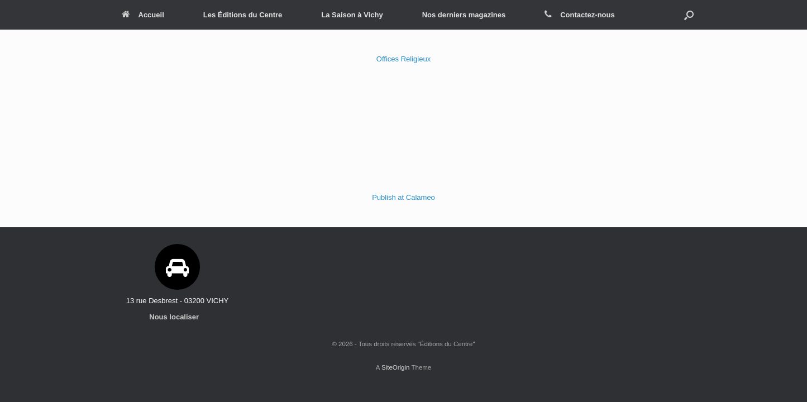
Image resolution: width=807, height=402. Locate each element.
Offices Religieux (403, 59)
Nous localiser (177, 317)
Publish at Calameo (403, 197)
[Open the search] (688, 15)
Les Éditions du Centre (243, 15)
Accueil (143, 15)
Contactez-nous (580, 15)
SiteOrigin (395, 367)
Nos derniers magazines (464, 15)
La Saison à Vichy (352, 15)
